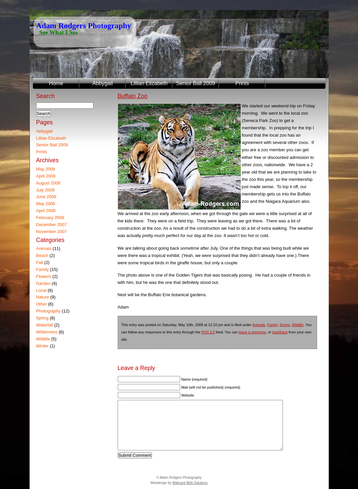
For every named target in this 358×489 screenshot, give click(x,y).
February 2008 (50, 217)
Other (41, 304)
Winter (42, 345)
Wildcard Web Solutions (189, 483)
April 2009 (46, 176)
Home (56, 83)
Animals (258, 325)
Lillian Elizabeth (149, 83)
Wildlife (297, 325)
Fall (39, 262)
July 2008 (45, 189)
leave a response (252, 332)
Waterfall (44, 324)
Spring (285, 325)
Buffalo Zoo (133, 96)
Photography (48, 310)
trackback (280, 332)
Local (41, 290)
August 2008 (48, 183)
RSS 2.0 (208, 332)
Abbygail (102, 83)
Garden (43, 283)
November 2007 (51, 231)
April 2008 (46, 210)
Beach (42, 255)
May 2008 (45, 203)
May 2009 (45, 169)
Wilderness (47, 331)
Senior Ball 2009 (195, 83)
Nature (42, 297)
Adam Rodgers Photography (83, 25)
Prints (242, 83)
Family (272, 325)
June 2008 (46, 196)
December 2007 (51, 224)
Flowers (44, 276)
